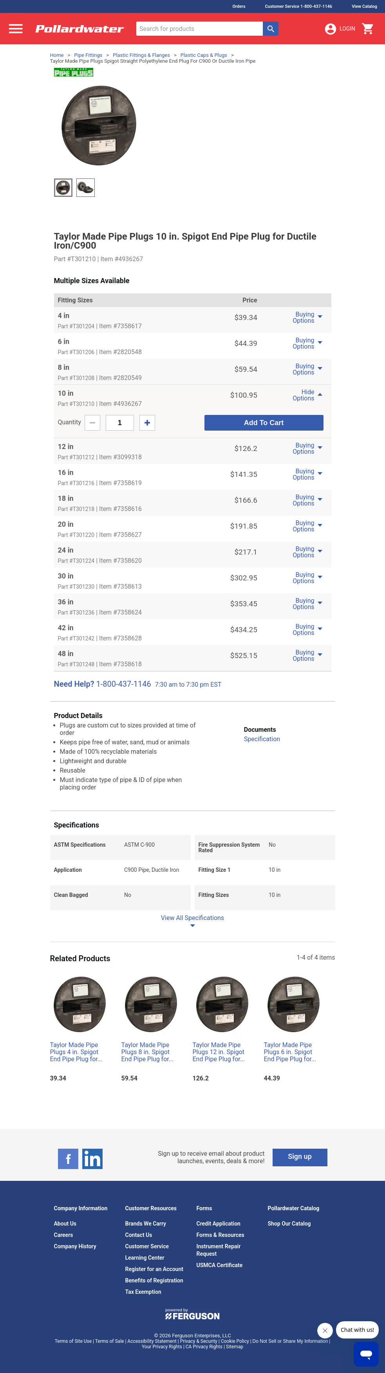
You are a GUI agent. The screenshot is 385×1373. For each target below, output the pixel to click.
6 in (64, 341)
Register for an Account (154, 1269)
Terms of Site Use (73, 1341)
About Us (65, 1223)
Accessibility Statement (151, 1341)
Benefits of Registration (154, 1280)
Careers (63, 1235)
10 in (66, 393)
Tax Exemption (143, 1292)
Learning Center (144, 1258)
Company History (75, 1246)
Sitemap (234, 1346)
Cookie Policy (235, 1341)
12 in (66, 446)
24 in (66, 550)
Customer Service (147, 1246)
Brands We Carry (145, 1223)
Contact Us (138, 1235)
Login (339, 29)
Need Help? (74, 684)
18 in (66, 498)
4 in (64, 315)
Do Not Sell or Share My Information (290, 1341)
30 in (66, 576)
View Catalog (364, 6)
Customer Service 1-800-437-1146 (299, 6)
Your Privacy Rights (162, 1346)
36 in (66, 602)
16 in (66, 472)
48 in (66, 653)
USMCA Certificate (220, 1265)
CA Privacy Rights (204, 1346)
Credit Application (218, 1223)
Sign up (300, 1156)
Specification (262, 739)
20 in (66, 524)
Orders (238, 6)
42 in (66, 627)
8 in (64, 367)
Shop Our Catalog (289, 1223)
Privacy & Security (198, 1341)
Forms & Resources (220, 1235)
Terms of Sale (109, 1341)
